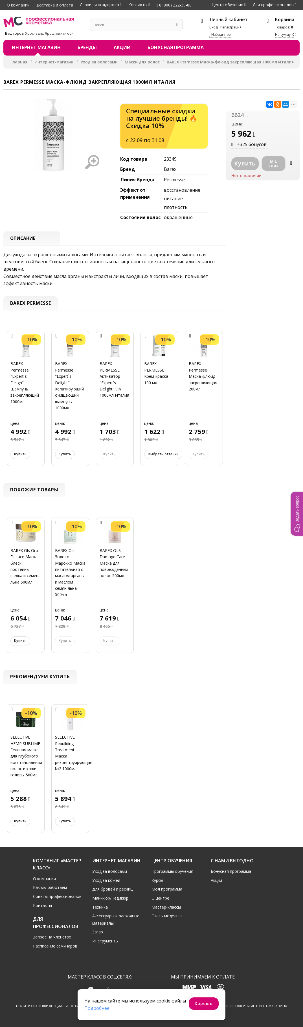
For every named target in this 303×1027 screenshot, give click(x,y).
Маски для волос (142, 62)
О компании (18, 5)
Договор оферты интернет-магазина (252, 1006)
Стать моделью (167, 915)
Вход (213, 27)
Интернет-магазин (36, 47)
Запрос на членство (52, 937)
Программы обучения (172, 871)
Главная (18, 62)
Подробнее (96, 1008)
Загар (97, 932)
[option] (25, 402)
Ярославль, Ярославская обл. (49, 33)
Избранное (220, 34)
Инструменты (105, 941)
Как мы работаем (50, 887)
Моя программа (167, 889)
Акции (122, 47)
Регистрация (230, 27)
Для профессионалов (273, 4)
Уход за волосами (99, 62)
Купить (20, 454)
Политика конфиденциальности (47, 1006)
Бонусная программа (176, 47)
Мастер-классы (166, 906)
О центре (160, 898)
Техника (100, 906)
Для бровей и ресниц (112, 889)
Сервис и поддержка (99, 4)
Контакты (137, 4)
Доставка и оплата (54, 5)
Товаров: (284, 27)
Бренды (87, 47)
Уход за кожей (106, 880)
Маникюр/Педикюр (110, 898)
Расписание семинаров (55, 946)
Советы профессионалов (57, 896)
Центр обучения (227, 4)
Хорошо (204, 1003)
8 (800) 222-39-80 (174, 5)
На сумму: (284, 34)
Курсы (157, 880)
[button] (297, 513)
